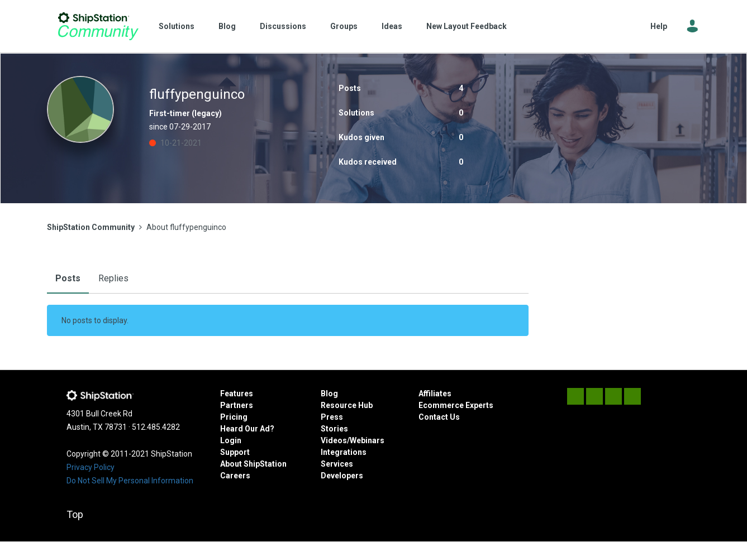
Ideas (392, 26)
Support (235, 452)
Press (332, 417)
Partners (236, 405)
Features (236, 393)
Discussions (283, 26)
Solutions (176, 26)
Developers (342, 475)
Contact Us (439, 417)
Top (74, 514)
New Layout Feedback (466, 26)
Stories (334, 428)
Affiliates (434, 393)
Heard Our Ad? (247, 428)
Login (230, 440)
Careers (235, 475)
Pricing (234, 417)
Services (337, 463)
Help (658, 26)
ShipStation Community (99, 26)
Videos (334, 440)
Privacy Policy (90, 467)
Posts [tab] (67, 278)
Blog (227, 26)
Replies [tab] (113, 278)
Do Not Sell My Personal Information (129, 480)
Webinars (367, 440)
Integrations (344, 452)
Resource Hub (347, 405)
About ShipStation (253, 463)
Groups (344, 26)
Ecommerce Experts (455, 405)
